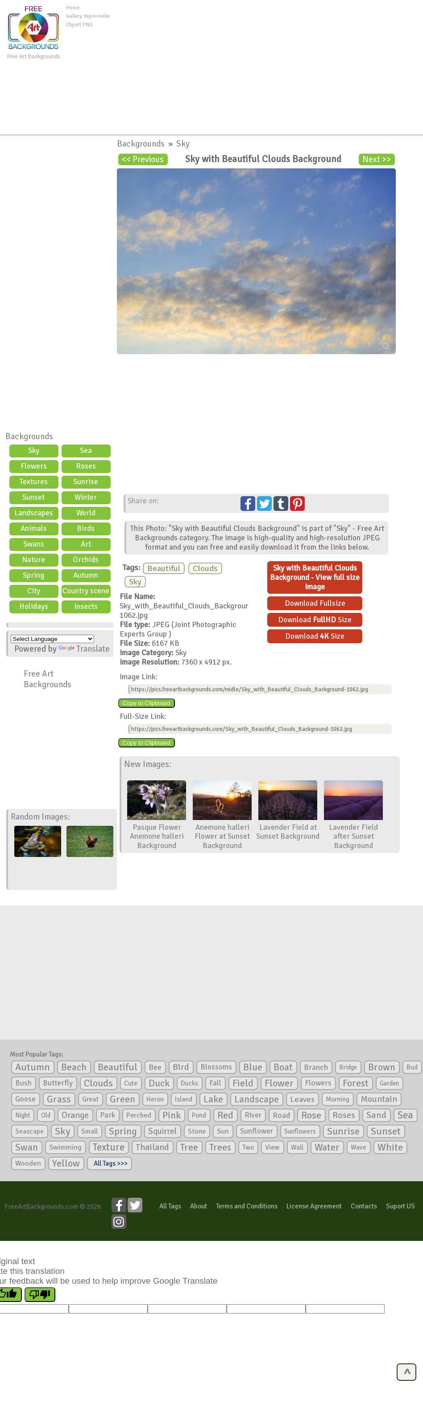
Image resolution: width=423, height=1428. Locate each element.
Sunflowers (300, 1131)
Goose (25, 1099)
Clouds (205, 568)
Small (89, 1131)
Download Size (315, 619)
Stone (197, 1131)
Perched (138, 1115)
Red (225, 1115)
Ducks (189, 1083)
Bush (23, 1083)
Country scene (85, 591)
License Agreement (314, 1206)
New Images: (147, 764)
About (198, 1206)
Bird (181, 1067)
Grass (59, 1099)
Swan (26, 1147)
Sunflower (256, 1131)
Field (242, 1083)
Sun (223, 1131)
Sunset (33, 497)
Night (22, 1115)
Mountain (379, 1099)
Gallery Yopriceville (88, 16)
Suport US (400, 1206)
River (253, 1115)
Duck (159, 1083)
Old (45, 1115)
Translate (84, 649)
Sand (376, 1115)
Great (90, 1099)
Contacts (364, 1206)
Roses (86, 466)
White (390, 1147)
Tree (189, 1147)
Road (281, 1115)
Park (107, 1115)
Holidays (33, 606)
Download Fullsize (315, 603)
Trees (220, 1147)
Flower (279, 1083)
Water (327, 1147)
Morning (337, 1099)
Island (183, 1099)
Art (86, 544)
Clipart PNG (79, 24)
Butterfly (58, 1083)
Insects (86, 606)
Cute (130, 1083)
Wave (358, 1147)
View (272, 1147)
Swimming (65, 1147)
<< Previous (143, 159)
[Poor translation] (40, 1294)
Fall (215, 1083)
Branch (316, 1067)
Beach (74, 1067)
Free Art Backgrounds (47, 679)
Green (122, 1099)
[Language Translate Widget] (52, 639)
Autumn (85, 575)
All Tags (170, 1206)
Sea (86, 450)
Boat (283, 1067)
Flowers (34, 466)
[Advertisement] (268, 66)
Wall (297, 1147)
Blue (252, 1067)
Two (248, 1147)
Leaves (302, 1099)
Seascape (29, 1131)
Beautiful (163, 568)
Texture (108, 1147)
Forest (356, 1083)
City (33, 591)
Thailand (152, 1147)
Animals (34, 528)
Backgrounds (29, 436)
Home (72, 7)
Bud (412, 1067)
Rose (311, 1115)
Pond (199, 1115)
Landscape (256, 1099)
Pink (171, 1115)
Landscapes (33, 513)
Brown (381, 1067)
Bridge (348, 1067)
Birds (86, 528)
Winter (86, 497)
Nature (33, 559)
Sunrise (85, 481)
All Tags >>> (109, 1163)
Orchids (86, 559)
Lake (213, 1099)
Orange (75, 1115)
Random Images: (40, 817)
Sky (33, 450)
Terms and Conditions (247, 1206)
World (85, 513)
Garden (389, 1083)
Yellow (66, 1163)
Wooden (28, 1163)
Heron (155, 1099)
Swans (33, 544)
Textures (34, 481)
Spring (33, 575)
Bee (155, 1067)
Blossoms (216, 1067)
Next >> (376, 159)
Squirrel (162, 1131)
